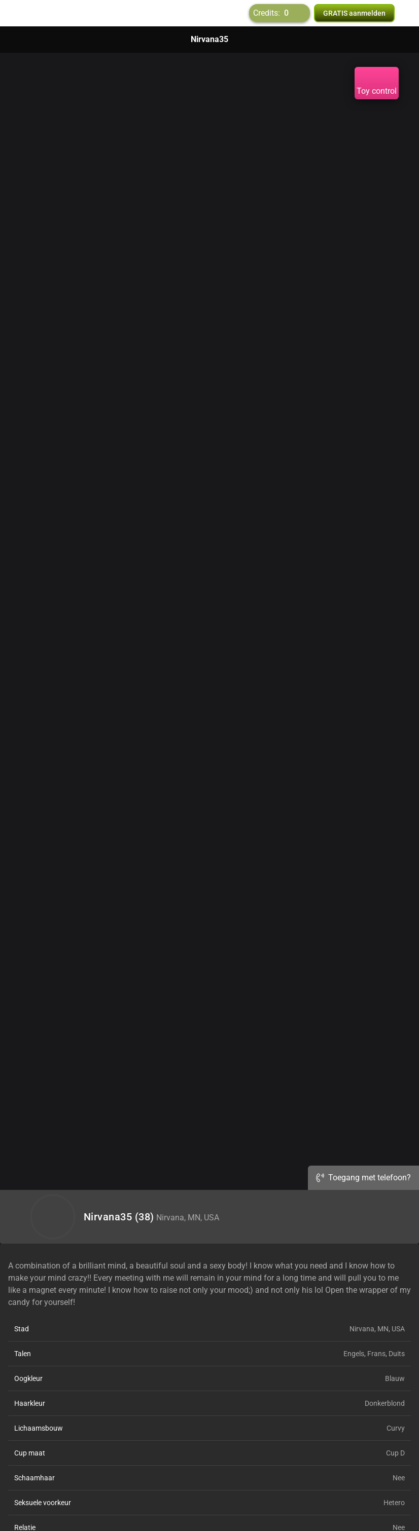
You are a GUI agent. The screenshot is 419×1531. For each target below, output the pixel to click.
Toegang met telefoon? (363, 1177)
